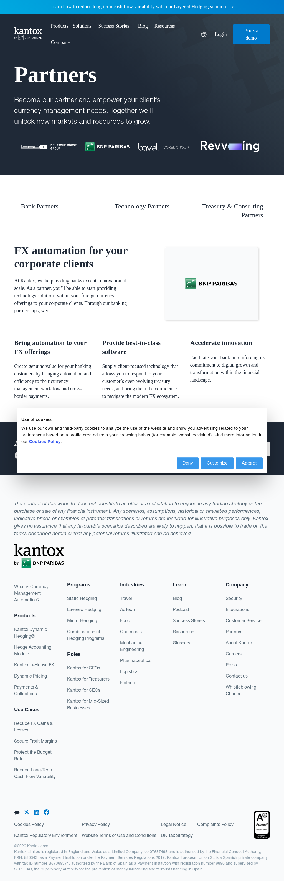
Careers (234, 653)
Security (234, 598)
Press (231, 665)
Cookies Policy (29, 824)
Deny (187, 463)
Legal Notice (173, 824)
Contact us (237, 676)
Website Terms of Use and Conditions (119, 835)
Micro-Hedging (82, 620)
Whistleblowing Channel (241, 690)
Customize (217, 463)
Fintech (127, 682)
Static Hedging (82, 598)
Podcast (181, 609)
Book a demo (251, 34)
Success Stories (113, 26)
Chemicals (131, 631)
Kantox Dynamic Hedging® (30, 633)
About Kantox (239, 642)
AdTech (127, 609)
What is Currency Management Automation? (31, 593)
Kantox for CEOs (83, 690)
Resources (183, 631)
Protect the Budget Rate (33, 755)
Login (221, 34)
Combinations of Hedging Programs (85, 635)
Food (125, 620)
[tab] (56, 210)
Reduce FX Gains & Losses (33, 726)
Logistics (129, 671)
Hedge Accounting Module (32, 650)
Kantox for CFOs (83, 668)
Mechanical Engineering (132, 646)
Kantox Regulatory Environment (45, 835)
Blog (143, 26)
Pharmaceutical (136, 660)
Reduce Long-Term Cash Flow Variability (35, 773)
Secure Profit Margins (35, 741)
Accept (249, 463)
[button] (59, 26)
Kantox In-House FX (34, 665)
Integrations (237, 609)
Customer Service (244, 620)
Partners (234, 631)
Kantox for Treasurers (88, 679)
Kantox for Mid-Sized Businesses (88, 704)
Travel (126, 598)
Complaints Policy (215, 824)
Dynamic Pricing (30, 676)
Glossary (181, 642)
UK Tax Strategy (177, 835)
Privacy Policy (96, 824)
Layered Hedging (84, 609)
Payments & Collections (26, 690)
